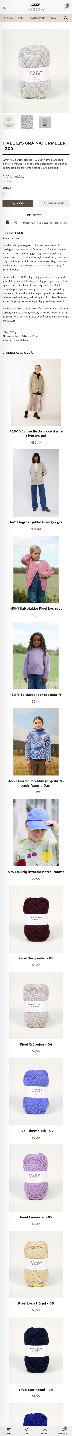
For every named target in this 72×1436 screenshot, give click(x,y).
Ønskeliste (54, 203)
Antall (6, 188)
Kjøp (18, 203)
